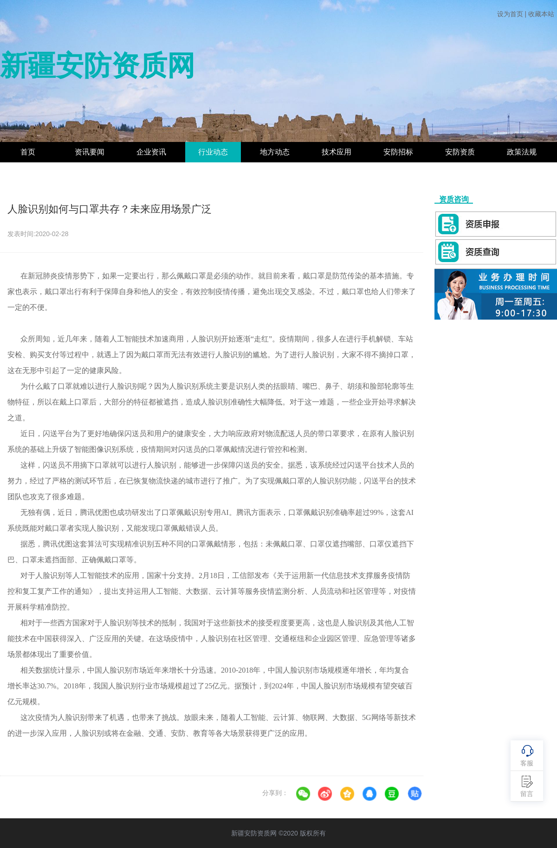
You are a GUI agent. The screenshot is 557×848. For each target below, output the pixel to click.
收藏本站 (541, 14)
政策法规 (522, 152)
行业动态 (213, 152)
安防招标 (398, 152)
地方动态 (275, 152)
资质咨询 (453, 199)
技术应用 (336, 152)
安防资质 (460, 152)
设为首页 (510, 14)
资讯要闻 (89, 152)
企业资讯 (151, 152)
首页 (27, 152)
